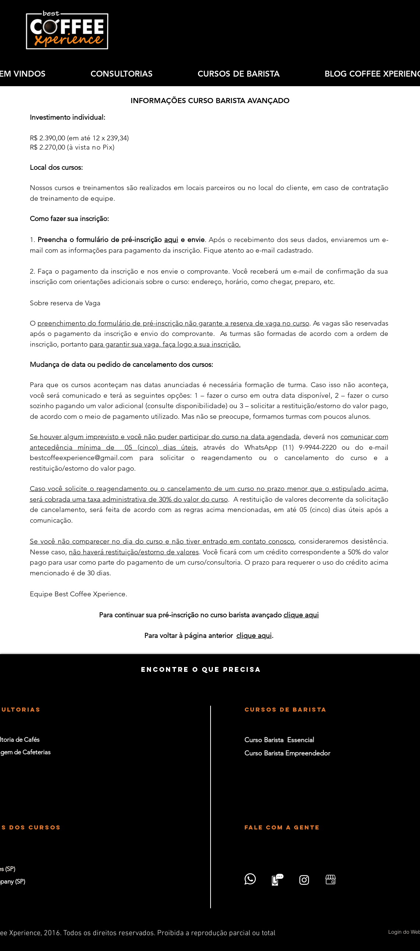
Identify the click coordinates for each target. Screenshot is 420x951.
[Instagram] (304, 879)
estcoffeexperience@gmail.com (83, 457)
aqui (171, 239)
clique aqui (301, 615)
